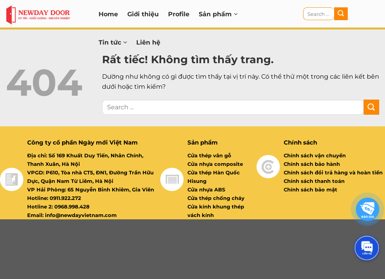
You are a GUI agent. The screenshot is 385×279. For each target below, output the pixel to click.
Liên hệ (148, 42)
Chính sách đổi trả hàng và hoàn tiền (333, 172)
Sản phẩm (218, 14)
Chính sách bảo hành (312, 164)
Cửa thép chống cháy (216, 198)
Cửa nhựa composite (215, 164)
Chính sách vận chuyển (315, 155)
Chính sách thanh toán (314, 181)
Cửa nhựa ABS (206, 189)
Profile (178, 14)
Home (108, 14)
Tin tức (113, 42)
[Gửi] (340, 14)
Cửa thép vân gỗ (209, 155)
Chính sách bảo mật (310, 189)
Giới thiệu (143, 14)
